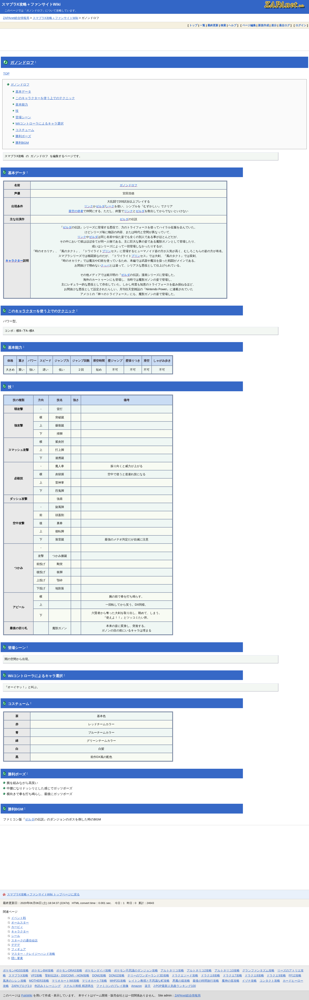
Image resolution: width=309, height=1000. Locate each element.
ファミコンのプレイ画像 (112, 986)
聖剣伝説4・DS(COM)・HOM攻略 (67, 975)
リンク (88, 206)
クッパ (105, 265)
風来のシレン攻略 (14, 980)
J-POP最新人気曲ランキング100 (174, 986)
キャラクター (14, 260)
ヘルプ (232, 25)
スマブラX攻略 (18, 975)
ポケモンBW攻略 (42, 970)
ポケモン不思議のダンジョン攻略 (136, 970)
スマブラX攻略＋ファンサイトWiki (31, 4)
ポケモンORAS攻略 (69, 970)
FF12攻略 (295, 975)
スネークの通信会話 (24, 940)
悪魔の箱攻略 (181, 980)
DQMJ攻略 (99, 975)
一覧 (202, 25)
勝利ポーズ (23, 136)
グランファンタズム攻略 (258, 970)
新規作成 (263, 25)
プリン (106, 251)
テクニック (66, 311)
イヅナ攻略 (249, 980)
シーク (110, 206)
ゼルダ (100, 206)
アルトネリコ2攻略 (199, 970)
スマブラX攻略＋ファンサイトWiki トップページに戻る (43, 894)
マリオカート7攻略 (94, 980)
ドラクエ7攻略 (232, 975)
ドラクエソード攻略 (185, 975)
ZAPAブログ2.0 (21, 986)
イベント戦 (18, 918)
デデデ (15, 944)
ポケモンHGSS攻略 (16, 970)
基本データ (23, 91)
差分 (274, 25)
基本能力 (21, 104)
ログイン (300, 25)
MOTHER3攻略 (39, 980)
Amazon (136, 986)
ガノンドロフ (22, 62)
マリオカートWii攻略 (65, 980)
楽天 (148, 986)
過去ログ (284, 25)
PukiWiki (26, 995)
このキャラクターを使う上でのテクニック (45, 98)
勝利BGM (22, 142)
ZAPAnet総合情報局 (16, 18)
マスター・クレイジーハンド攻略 (33, 953)
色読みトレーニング (47, 986)
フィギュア (18, 949)
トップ (193, 25)
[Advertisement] (154, 39)
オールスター (20, 922)
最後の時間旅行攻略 (206, 980)
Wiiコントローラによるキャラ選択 (39, 123)
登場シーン (23, 117)
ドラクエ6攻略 (210, 975)
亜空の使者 (76, 211)
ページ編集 (249, 25)
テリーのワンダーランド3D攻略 (148, 975)
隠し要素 (17, 958)
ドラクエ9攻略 (276, 975)
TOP (6, 73)
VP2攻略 (36, 975)
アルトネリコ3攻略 (227, 970)
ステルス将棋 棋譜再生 (79, 986)
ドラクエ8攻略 (254, 975)
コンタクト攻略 (270, 980)
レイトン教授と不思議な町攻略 (149, 980)
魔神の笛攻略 (230, 980)
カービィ (17, 927)
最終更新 (212, 25)
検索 (223, 25)
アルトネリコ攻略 (172, 970)
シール (15, 936)
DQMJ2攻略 (117, 975)
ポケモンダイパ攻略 (98, 970)
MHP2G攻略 (118, 980)
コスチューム (24, 130)
